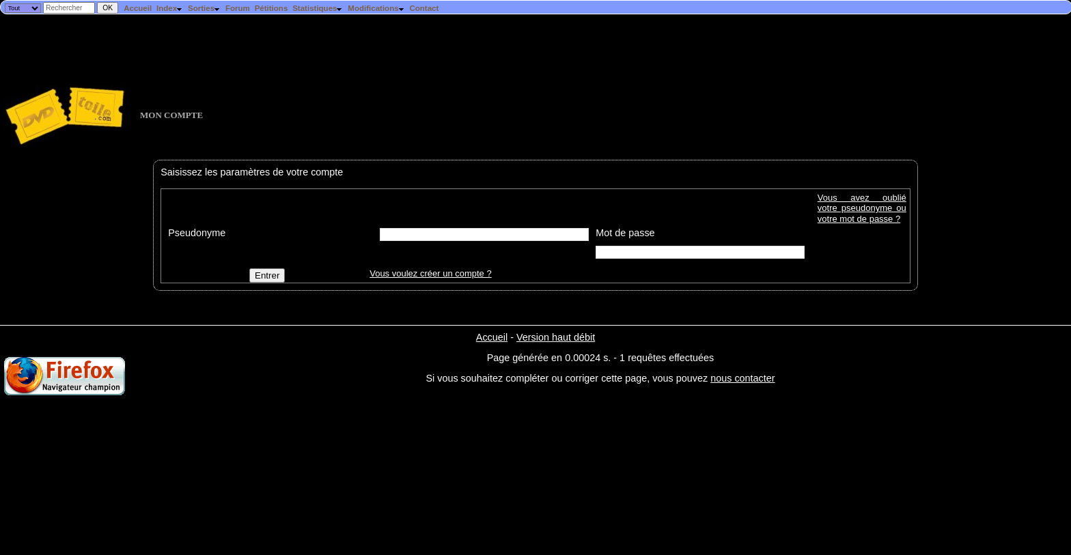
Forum (237, 8)
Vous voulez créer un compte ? (431, 273)
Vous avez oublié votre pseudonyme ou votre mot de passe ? (862, 209)
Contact (424, 8)
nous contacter (742, 378)
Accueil (138, 8)
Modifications (376, 8)
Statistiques (317, 8)
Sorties (204, 8)
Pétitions (271, 8)
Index (169, 8)
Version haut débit (555, 337)
